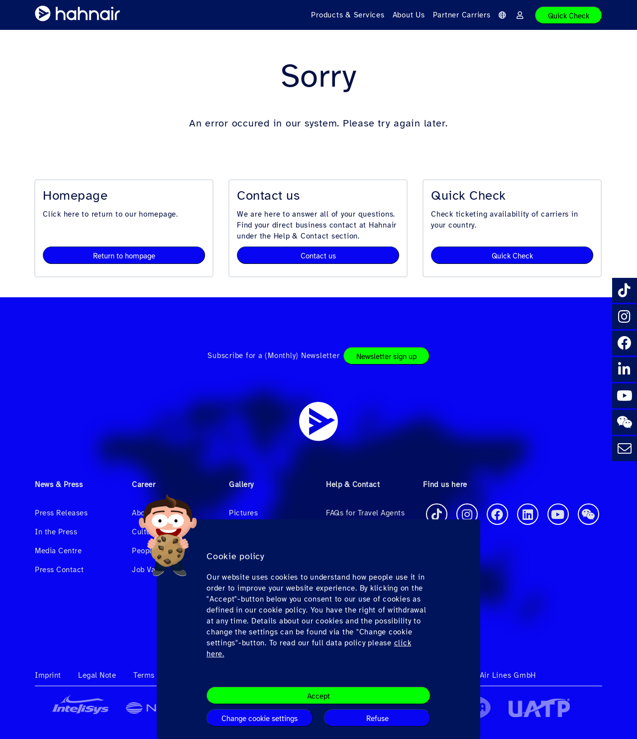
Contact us (318, 255)
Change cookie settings (259, 718)
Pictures (243, 512)
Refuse (377, 718)
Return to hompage (124, 255)
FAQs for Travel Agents (365, 512)
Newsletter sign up (386, 356)
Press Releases (61, 512)
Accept (318, 696)
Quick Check (568, 15)
